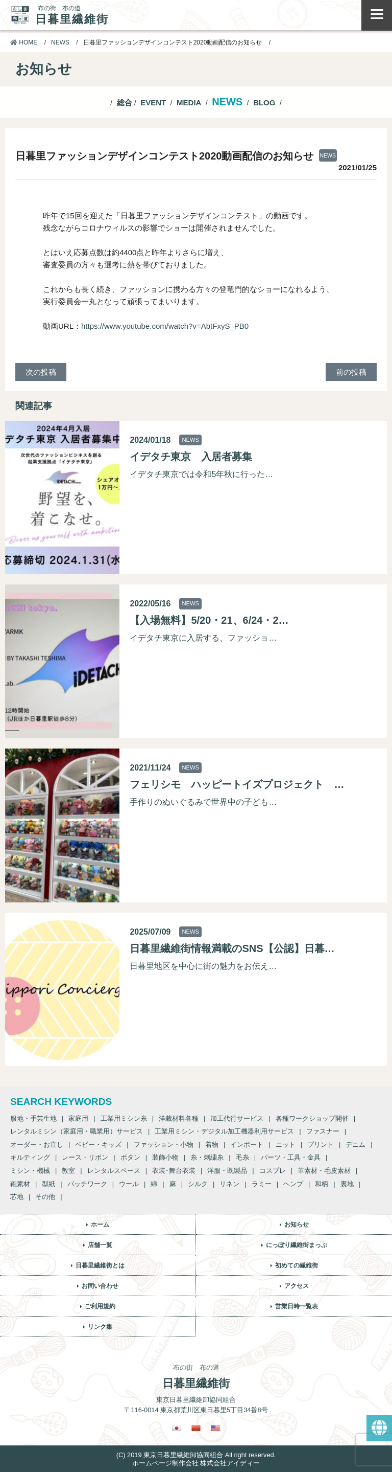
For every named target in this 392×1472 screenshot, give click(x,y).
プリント (320, 1144)
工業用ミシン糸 (124, 1118)
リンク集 (100, 1326)
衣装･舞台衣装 (173, 1170)
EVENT (153, 102)
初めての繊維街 (296, 1265)
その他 (45, 1197)
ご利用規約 (100, 1306)
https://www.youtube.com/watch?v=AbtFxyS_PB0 (165, 326)
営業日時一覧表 (296, 1306)
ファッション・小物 (163, 1144)
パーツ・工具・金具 (291, 1157)
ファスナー (322, 1131)
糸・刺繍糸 (207, 1157)
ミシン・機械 (30, 1170)
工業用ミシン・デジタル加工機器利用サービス (224, 1131)
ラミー (262, 1184)
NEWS (60, 42)
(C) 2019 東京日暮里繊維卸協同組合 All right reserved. (196, 1455)
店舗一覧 (100, 1245)
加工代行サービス (236, 1118)
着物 (211, 1144)
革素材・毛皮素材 (324, 1170)
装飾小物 (165, 1157)
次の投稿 (41, 372)
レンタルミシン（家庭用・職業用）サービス (76, 1131)
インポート (246, 1144)
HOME (23, 42)
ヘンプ (293, 1184)
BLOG (264, 102)
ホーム (100, 1224)
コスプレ (272, 1170)
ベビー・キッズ (98, 1144)
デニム (355, 1144)
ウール (129, 1184)
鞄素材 (20, 1184)
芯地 (16, 1197)
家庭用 (78, 1118)
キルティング (30, 1157)
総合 (124, 102)
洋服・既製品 (227, 1170)
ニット (286, 1144)
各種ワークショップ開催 (312, 1118)
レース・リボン (85, 1157)
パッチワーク (87, 1184)
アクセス (296, 1285)
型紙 (48, 1184)
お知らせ (296, 1224)
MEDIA (189, 102)
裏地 (347, 1184)
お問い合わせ (100, 1285)
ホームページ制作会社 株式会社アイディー (196, 1463)
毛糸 (242, 1157)
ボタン (130, 1157)
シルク (198, 1184)
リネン (229, 1184)
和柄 (321, 1184)
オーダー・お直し (36, 1144)
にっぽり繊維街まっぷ (296, 1245)
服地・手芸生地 (33, 1118)
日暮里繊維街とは (100, 1265)
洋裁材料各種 (179, 1118)
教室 (68, 1170)
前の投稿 (351, 372)
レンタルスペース (113, 1170)
